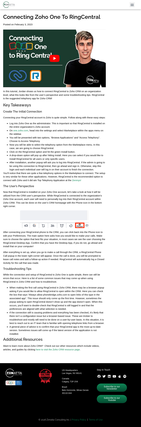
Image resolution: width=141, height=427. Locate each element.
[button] (132, 4)
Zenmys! (76, 180)
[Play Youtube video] (54, 58)
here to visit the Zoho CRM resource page (58, 349)
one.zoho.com (20, 130)
